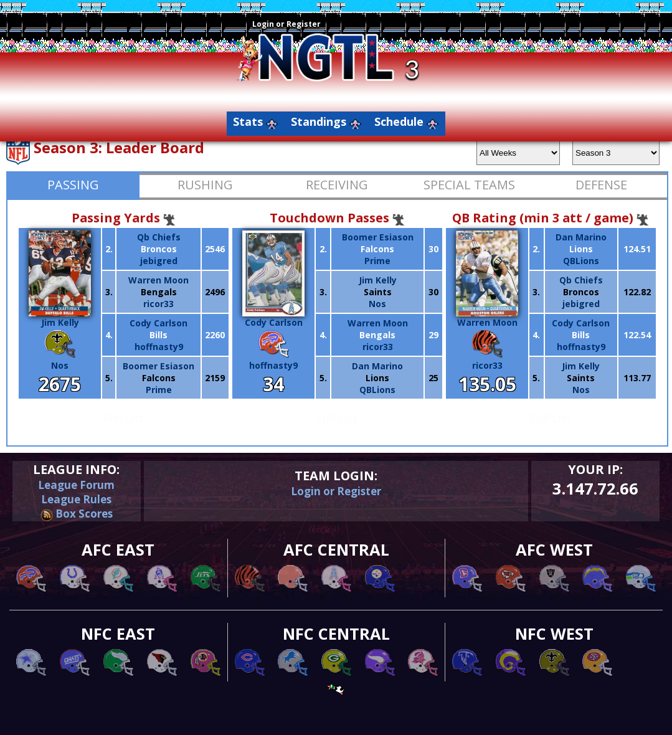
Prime (159, 390)
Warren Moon (158, 280)
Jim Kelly (60, 317)
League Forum (76, 485)
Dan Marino (377, 366)
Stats (248, 121)
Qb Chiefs (159, 237)
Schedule (399, 121)
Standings (318, 121)
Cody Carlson (158, 323)
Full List (123, 418)
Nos (60, 365)
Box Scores (76, 513)
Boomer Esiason (158, 366)
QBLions (377, 390)
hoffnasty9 (159, 347)
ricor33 (158, 304)
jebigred (158, 261)
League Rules (76, 499)
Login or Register (286, 24)
